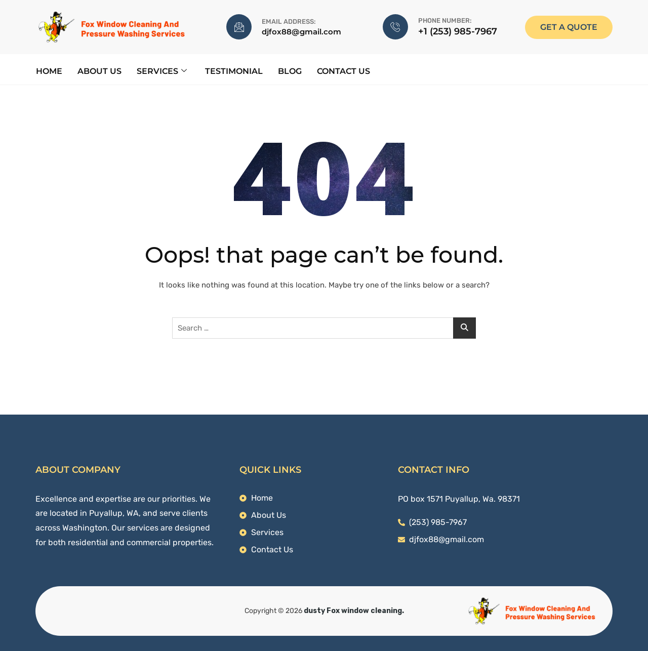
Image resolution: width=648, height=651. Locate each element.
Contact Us (343, 70)
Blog (289, 70)
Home (48, 70)
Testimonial (233, 70)
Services (161, 70)
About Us (99, 70)
